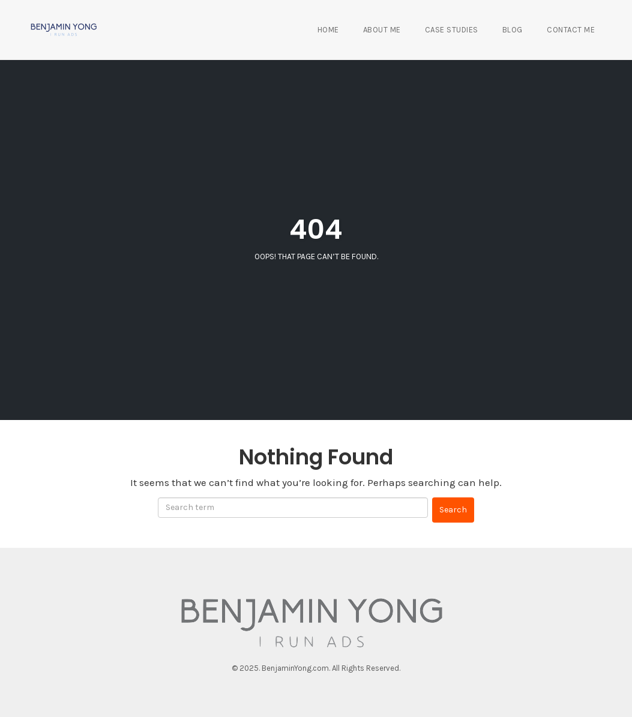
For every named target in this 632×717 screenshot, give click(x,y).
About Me (382, 29)
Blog (512, 29)
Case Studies (451, 29)
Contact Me (571, 29)
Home (328, 29)
